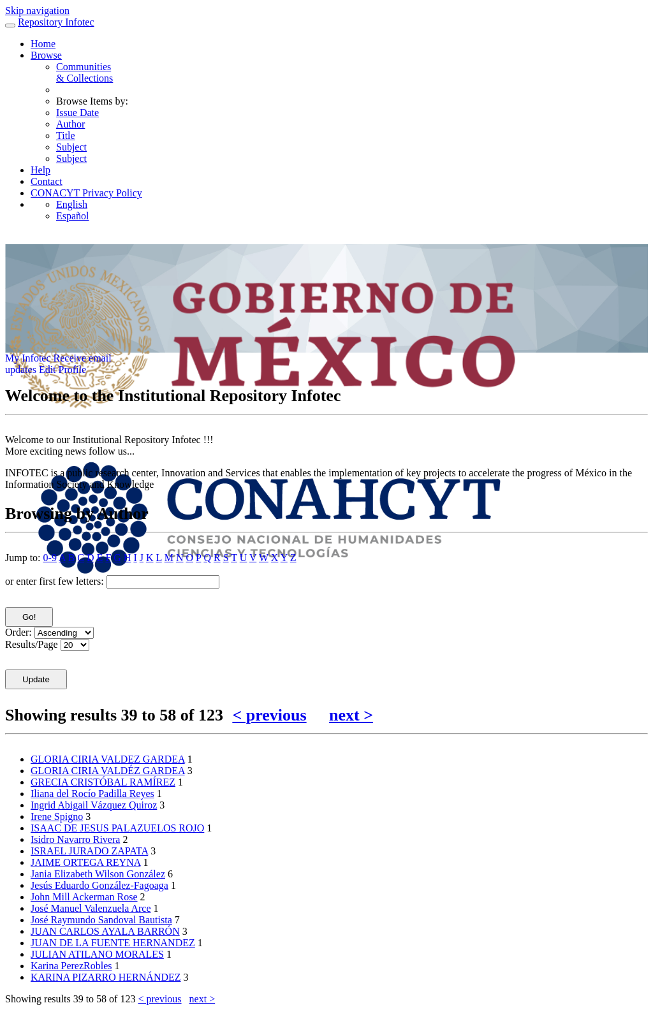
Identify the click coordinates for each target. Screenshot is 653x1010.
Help (40, 170)
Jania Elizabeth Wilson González (98, 873)
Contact (46, 181)
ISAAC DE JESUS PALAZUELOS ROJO (117, 828)
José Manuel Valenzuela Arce (91, 908)
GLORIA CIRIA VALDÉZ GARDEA (108, 770)
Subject (71, 147)
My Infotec (28, 358)
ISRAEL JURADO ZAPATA (89, 850)
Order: (18, 632)
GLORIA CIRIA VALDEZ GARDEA (108, 759)
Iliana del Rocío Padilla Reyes (92, 793)
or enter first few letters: (54, 581)
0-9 (50, 557)
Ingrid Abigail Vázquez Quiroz (94, 805)
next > (351, 715)
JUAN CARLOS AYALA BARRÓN (105, 931)
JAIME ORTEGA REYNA (85, 862)
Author (70, 124)
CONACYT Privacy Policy (86, 192)
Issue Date (77, 112)
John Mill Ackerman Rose (84, 896)
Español (72, 215)
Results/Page (31, 644)
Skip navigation (37, 10)
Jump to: (23, 557)
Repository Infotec (56, 22)
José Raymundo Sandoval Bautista (101, 919)
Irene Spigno (57, 816)
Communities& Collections (84, 72)
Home (43, 43)
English (71, 204)
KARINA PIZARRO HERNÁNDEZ (106, 977)
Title (65, 135)
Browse (46, 55)
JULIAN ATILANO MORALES (97, 954)
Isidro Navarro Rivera (75, 839)
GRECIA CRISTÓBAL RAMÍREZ (103, 782)
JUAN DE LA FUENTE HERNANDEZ (113, 942)
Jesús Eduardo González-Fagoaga (99, 885)
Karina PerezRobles (71, 965)
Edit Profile (62, 369)
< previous (269, 715)
